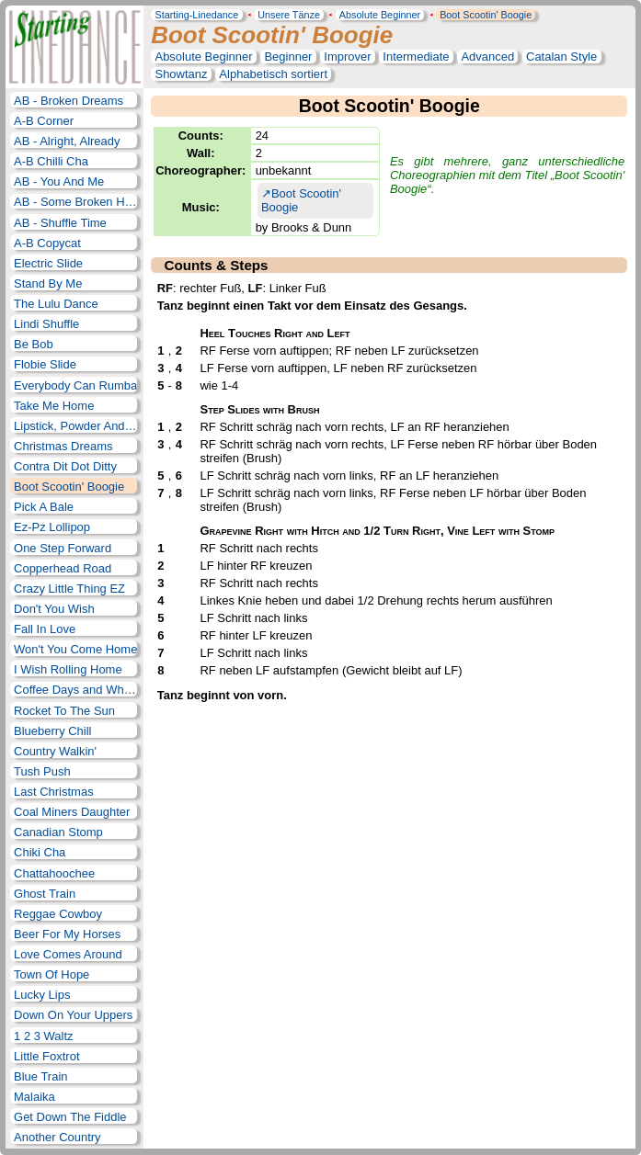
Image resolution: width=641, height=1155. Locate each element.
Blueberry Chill (52, 731)
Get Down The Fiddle (70, 1117)
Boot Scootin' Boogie (486, 14)
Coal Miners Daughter (72, 812)
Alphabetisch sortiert (273, 74)
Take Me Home (54, 406)
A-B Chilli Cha (51, 161)
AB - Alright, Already (67, 141)
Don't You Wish (54, 609)
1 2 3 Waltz (43, 1036)
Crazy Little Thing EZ (69, 588)
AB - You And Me (59, 181)
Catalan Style (561, 56)
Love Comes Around (68, 954)
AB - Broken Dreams (68, 101)
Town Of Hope (51, 974)
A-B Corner (44, 121)
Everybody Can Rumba (75, 385)
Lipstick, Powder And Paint (75, 426)
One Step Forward (62, 548)
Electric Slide (48, 263)
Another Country (57, 1137)
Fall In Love (44, 629)
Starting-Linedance (196, 14)
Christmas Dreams (63, 446)
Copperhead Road (62, 568)
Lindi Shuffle (46, 324)
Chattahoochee (54, 873)
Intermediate (416, 56)
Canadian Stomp (58, 832)
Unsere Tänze (289, 14)
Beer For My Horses (67, 934)
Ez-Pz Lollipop (52, 527)
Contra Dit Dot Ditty (65, 466)
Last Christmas (54, 791)
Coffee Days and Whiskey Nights (75, 689)
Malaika (34, 1097)
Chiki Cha (39, 852)
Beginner (288, 56)
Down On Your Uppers (73, 1015)
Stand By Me (48, 283)
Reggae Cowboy (58, 914)
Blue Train (40, 1076)
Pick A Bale (44, 507)
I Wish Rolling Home (68, 669)
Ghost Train (44, 893)
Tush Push (42, 771)
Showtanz (181, 74)
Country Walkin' (55, 751)
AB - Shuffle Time (60, 223)
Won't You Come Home (75, 649)
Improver (347, 56)
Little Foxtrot (46, 1056)
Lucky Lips (42, 995)
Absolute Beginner (379, 14)
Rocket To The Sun (64, 711)
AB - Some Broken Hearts (75, 202)
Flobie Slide (45, 364)
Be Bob (33, 344)
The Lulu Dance (56, 304)
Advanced (487, 56)
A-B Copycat (47, 243)
